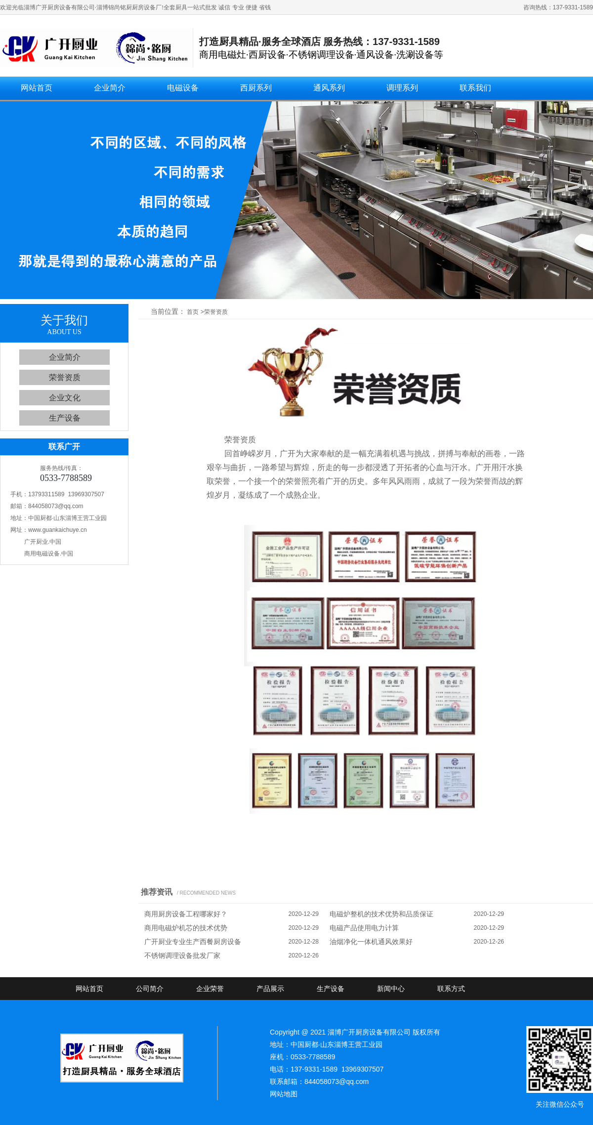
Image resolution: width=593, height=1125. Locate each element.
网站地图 (283, 1094)
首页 (193, 311)
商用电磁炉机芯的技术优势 (185, 928)
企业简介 (110, 88)
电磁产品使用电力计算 (364, 928)
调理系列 (402, 88)
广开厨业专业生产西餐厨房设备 (192, 942)
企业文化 (65, 397)
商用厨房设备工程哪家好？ (185, 914)
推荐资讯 (156, 892)
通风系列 (329, 88)
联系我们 (475, 88)
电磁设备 (183, 88)
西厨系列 (256, 88)
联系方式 (451, 989)
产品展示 (270, 989)
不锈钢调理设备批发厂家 (182, 955)
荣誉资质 (65, 377)
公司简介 (150, 989)
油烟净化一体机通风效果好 (371, 942)
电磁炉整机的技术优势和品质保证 (381, 914)
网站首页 (36, 88)
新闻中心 (391, 989)
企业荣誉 (210, 989)
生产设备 (65, 418)
